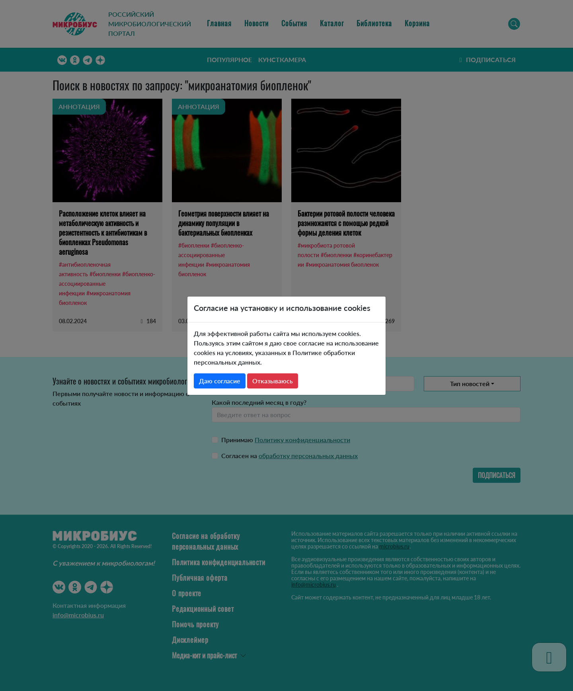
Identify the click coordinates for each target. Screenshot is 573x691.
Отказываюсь (272, 381)
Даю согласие (219, 381)
